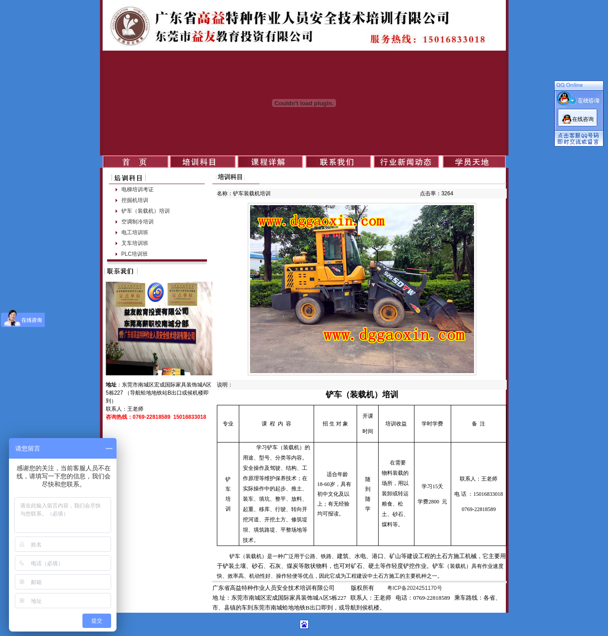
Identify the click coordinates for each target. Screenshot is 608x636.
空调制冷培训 (137, 222)
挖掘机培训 (134, 200)
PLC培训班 (134, 254)
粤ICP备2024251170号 (414, 588)
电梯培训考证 (137, 189)
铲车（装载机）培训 (145, 211)
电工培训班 (134, 232)
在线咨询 (583, 119)
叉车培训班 (134, 243)
